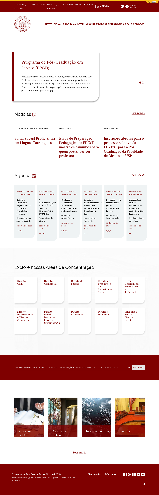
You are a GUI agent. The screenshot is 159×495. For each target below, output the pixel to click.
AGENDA (105, 6)
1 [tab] (140, 82)
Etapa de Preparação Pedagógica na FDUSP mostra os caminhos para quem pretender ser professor (79, 147)
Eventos (125, 445)
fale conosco (136, 24)
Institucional (53, 24)
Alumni (87, 4)
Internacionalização (90, 24)
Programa (69, 24)
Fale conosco (111, 474)
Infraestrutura (70, 4)
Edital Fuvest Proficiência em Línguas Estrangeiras (34, 140)
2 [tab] (143, 82)
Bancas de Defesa (59, 447)
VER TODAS (138, 113)
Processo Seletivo (25, 447)
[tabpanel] (79, 71)
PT (122, 6)
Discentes (37, 4)
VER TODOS (138, 174)
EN (127, 6)
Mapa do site (94, 474)
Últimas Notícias (115, 24)
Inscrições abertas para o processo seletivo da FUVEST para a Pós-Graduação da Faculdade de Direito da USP (124, 147)
